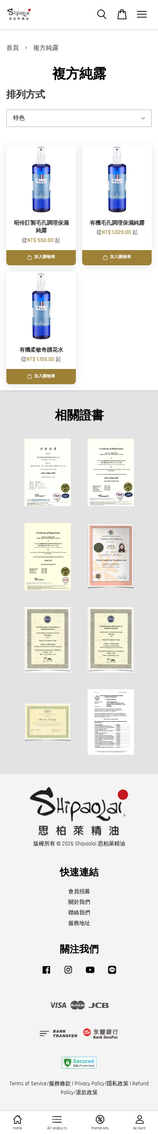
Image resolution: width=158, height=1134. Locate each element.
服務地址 (79, 923)
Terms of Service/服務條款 (40, 1083)
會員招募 (79, 891)
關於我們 (79, 902)
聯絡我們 (79, 912)
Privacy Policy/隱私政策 (102, 1083)
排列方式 (25, 95)
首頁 (12, 48)
